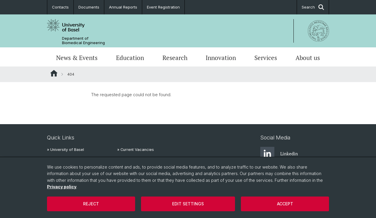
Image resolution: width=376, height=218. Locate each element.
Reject (91, 203)
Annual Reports (123, 7)
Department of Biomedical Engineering (83, 40)
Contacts (60, 7)
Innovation (221, 58)
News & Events (77, 58)
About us (308, 58)
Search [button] (313, 7)
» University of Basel (65, 149)
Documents (88, 7)
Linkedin (279, 154)
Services (265, 58)
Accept (285, 203)
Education (130, 58)
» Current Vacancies (135, 149)
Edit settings (188, 203)
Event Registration (163, 7)
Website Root (54, 73)
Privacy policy (61, 186)
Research (174, 58)
